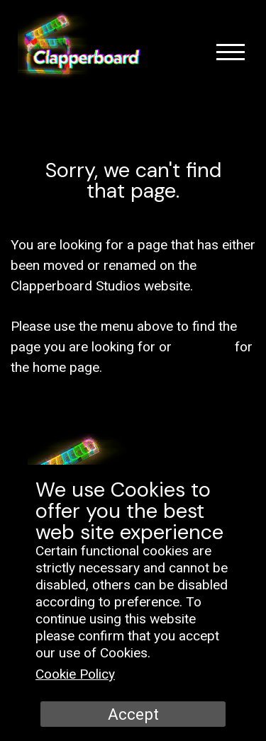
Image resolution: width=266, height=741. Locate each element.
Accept (133, 714)
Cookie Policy (75, 674)
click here (203, 347)
